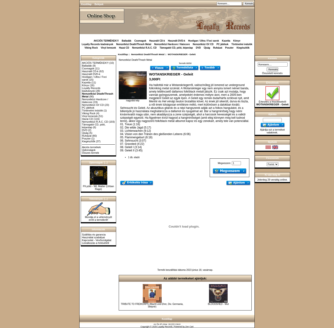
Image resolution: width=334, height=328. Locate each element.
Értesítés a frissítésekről (272, 102)
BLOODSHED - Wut (218, 304)
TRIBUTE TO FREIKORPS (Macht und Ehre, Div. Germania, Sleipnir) (152, 305)
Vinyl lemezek (108, 47)
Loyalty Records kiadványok (97, 44)
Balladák (126, 40)
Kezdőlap (86, 4)
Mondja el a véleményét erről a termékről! (98, 217)
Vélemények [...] (98, 199)
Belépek (98, 4)
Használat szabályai (93, 237)
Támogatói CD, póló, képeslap (176, 47)
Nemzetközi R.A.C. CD (144, 47)
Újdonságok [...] (98, 162)
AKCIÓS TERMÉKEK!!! (106, 40)
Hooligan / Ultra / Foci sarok (203, 40)
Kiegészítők (243, 47)
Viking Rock (91, 47)
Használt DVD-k (176, 40)
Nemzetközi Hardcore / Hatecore (172, 44)
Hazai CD (124, 47)
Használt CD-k (157, 40)
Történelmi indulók (241, 44)
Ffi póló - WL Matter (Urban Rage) (98, 186)
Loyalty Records (165, 326)
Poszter (229, 47)
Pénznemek (272, 158)
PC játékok (222, 44)
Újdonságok (88, 150)
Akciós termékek (91, 147)
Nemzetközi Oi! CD (203, 44)
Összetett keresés (272, 73)
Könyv (236, 40)
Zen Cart (189, 326)
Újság (207, 47)
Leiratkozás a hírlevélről (95, 243)
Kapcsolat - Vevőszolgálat (96, 240)
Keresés (272, 58)
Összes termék (90, 152)
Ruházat (217, 47)
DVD (198, 47)
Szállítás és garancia (94, 234)
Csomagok (140, 40)
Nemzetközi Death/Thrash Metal (147, 54)
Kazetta (226, 40)
